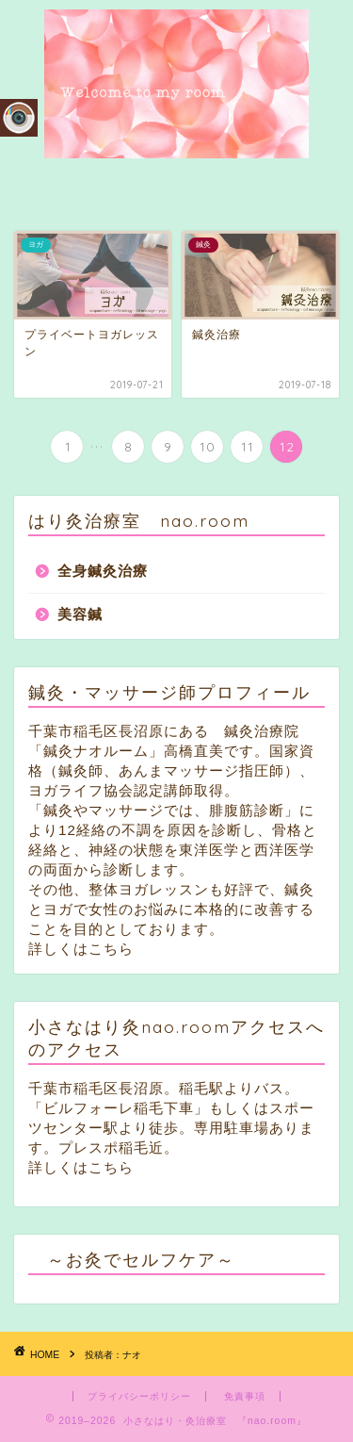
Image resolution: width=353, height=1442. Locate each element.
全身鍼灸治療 (102, 571)
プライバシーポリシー (139, 1396)
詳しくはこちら (81, 949)
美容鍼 (80, 614)
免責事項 (244, 1396)
